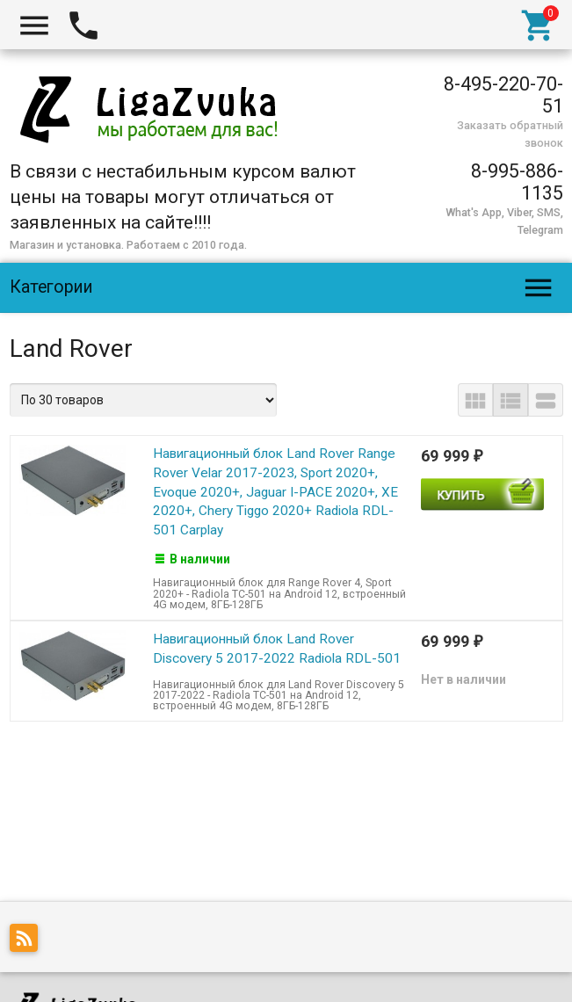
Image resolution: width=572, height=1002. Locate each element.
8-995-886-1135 (517, 182)
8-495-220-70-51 (503, 95)
